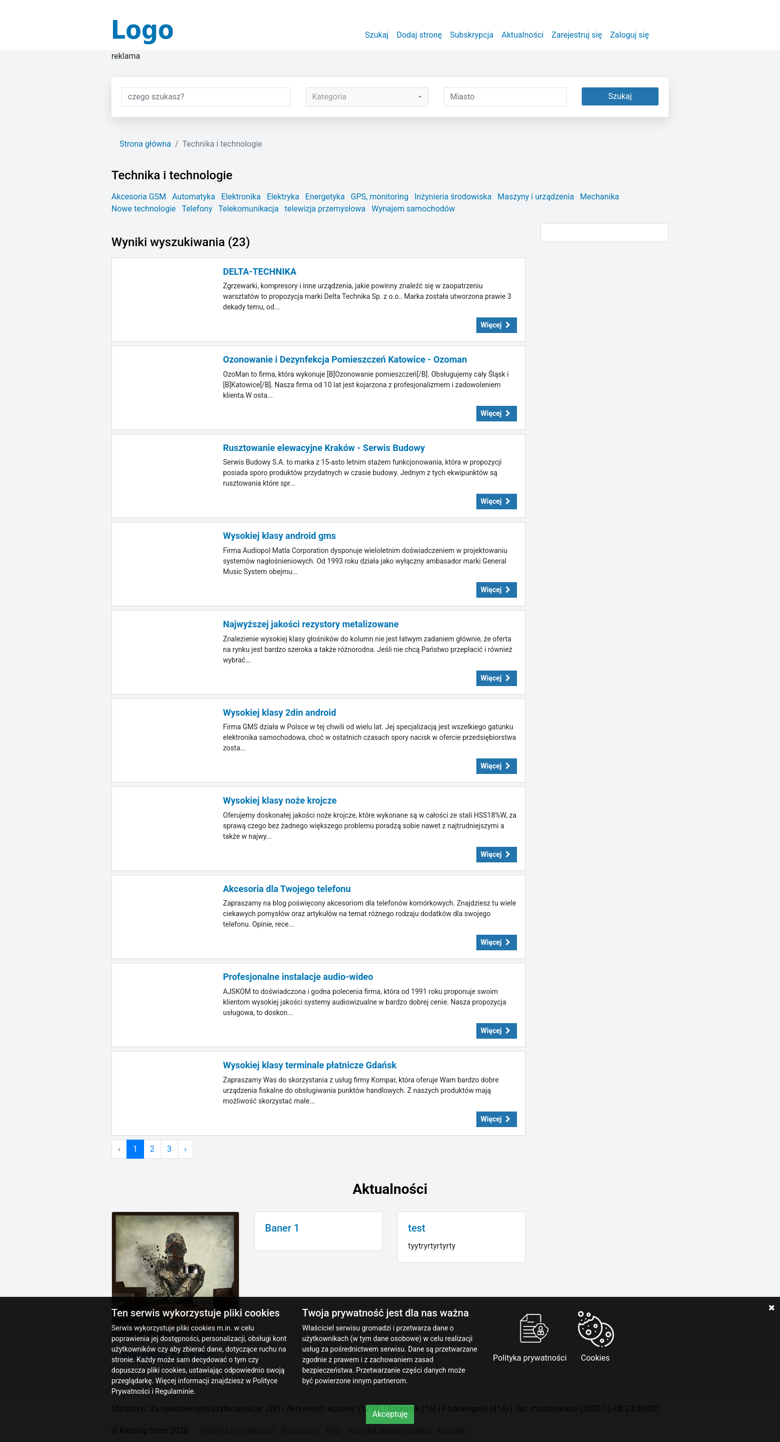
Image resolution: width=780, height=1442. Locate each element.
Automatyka (193, 196)
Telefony (197, 208)
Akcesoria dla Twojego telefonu (287, 888)
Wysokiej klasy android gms (279, 535)
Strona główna (145, 144)
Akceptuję (390, 1414)
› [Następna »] (185, 1149)
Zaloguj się (629, 35)
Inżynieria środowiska (453, 196)
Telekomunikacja (248, 208)
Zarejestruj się (577, 35)
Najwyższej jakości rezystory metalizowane (311, 624)
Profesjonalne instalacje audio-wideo (298, 976)
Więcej (497, 325)
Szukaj (376, 35)
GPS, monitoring (380, 196)
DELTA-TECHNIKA (259, 271)
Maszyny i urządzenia (535, 196)
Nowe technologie (143, 208)
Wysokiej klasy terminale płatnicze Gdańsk (310, 1065)
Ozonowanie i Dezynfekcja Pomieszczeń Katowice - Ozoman (345, 359)
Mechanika (599, 196)
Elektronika (241, 196)
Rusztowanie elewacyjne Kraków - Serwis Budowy (324, 447)
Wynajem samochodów (413, 208)
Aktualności (522, 35)
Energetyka (325, 196)
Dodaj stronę (419, 35)
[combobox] (367, 97)
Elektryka (283, 196)
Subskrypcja (472, 35)
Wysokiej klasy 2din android (279, 712)
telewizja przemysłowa (325, 208)
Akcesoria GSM (138, 196)
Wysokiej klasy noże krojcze (280, 800)
